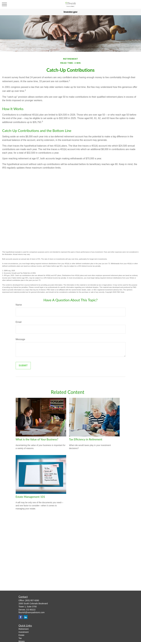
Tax (20, 638)
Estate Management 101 (30, 496)
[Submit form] (23, 365)
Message (20, 339)
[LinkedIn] (26, 617)
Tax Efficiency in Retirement (85, 439)
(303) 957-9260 (32, 600)
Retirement (24, 629)
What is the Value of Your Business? (37, 439)
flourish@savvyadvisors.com (32, 612)
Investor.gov (70, 12)
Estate (21, 635)
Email (19, 322)
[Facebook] (21, 617)
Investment (24, 632)
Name (19, 305)
